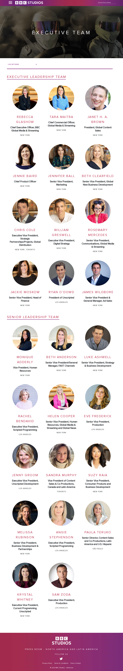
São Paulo (98, 549)
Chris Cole (25, 230)
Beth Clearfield (98, 176)
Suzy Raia (98, 475)
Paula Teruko (97, 532)
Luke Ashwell (97, 357)
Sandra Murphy (61, 475)
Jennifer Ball (61, 176)
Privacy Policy (47, 663)
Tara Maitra (61, 117)
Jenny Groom (25, 475)
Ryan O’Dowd (61, 292)
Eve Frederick (98, 416)
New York (25, 135)
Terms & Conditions (61, 663)
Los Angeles (61, 302)
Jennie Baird (25, 176)
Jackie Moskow (25, 292)
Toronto (30, 250)
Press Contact (75, 663)
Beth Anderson (61, 357)
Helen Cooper (61, 416)
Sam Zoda (61, 594)
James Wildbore (98, 292)
